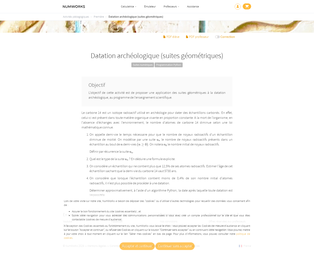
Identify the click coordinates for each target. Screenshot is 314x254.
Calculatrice (127, 6)
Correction (227, 37)
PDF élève (171, 37)
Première (99, 16)
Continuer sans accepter (175, 246)
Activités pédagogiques (76, 16)
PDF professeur (197, 37)
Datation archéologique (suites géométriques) (136, 17)
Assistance (193, 6)
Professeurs (170, 6)
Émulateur (150, 6)
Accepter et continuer (137, 246)
